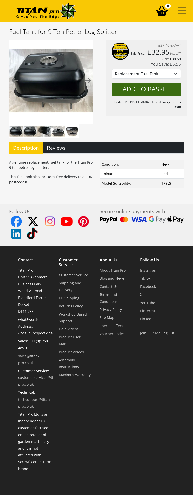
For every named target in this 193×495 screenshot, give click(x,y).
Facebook (148, 286)
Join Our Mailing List (157, 333)
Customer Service (68, 262)
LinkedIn (147, 318)
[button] (182, 11)
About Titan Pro (113, 270)
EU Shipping (69, 297)
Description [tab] (26, 147)
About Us (108, 260)
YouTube (147, 302)
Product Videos (71, 352)
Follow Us (149, 260)
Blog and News (112, 278)
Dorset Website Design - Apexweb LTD (114, 481)
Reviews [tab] (56, 147)
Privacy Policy (111, 309)
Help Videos (69, 329)
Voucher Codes (112, 333)
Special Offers (111, 325)
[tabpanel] (96, 173)
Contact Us (109, 286)
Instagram (148, 270)
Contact (25, 260)
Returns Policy (71, 306)
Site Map (107, 317)
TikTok (145, 278)
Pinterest (147, 310)
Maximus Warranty (75, 374)
